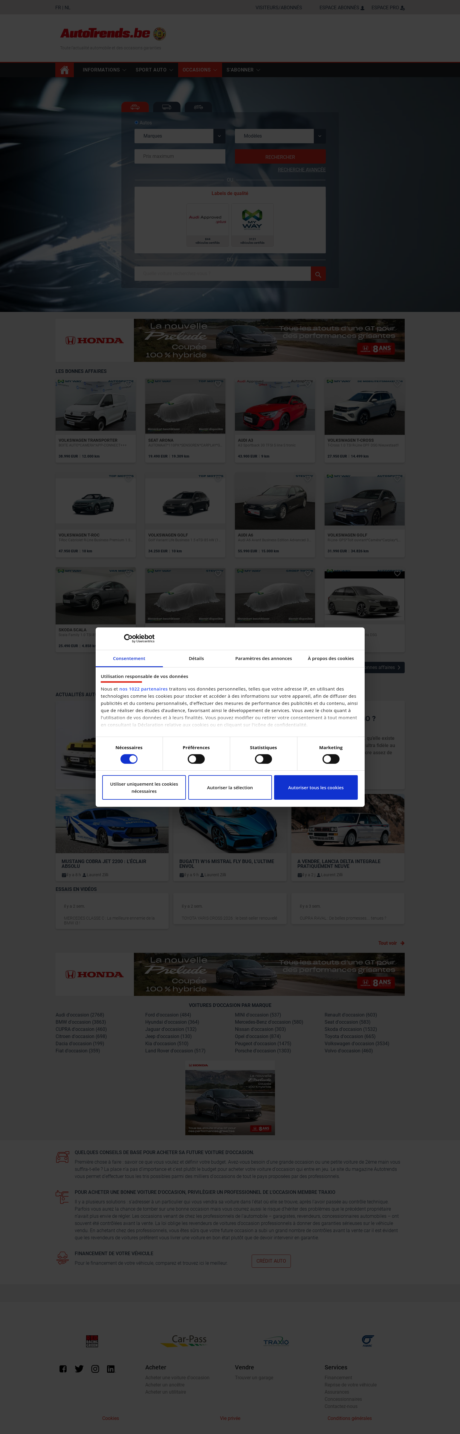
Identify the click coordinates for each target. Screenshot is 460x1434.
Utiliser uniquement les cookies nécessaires (144, 787)
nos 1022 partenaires (143, 689)
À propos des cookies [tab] (331, 658)
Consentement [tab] (129, 658)
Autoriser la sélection (230, 787)
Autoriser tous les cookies (316, 787)
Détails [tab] (196, 658)
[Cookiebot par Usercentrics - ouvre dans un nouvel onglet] (128, 638)
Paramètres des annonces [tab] (263, 658)
